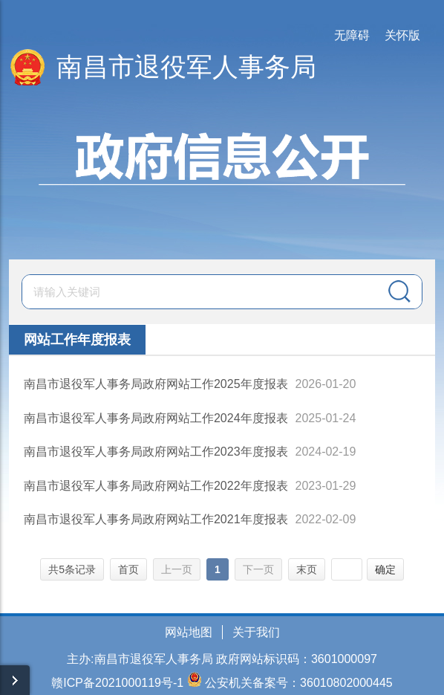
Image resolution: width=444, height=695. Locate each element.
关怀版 (402, 35)
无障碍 (352, 35)
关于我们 (256, 632)
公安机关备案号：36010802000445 (299, 682)
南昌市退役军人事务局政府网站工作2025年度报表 (156, 384)
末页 (306, 569)
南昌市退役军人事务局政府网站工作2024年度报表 (156, 418)
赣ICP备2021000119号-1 (117, 682)
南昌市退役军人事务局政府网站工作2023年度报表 (156, 451)
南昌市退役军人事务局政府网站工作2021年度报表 (156, 519)
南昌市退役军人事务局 (186, 66)
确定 (385, 569)
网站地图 (188, 632)
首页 (128, 569)
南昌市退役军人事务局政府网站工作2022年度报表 (156, 485)
